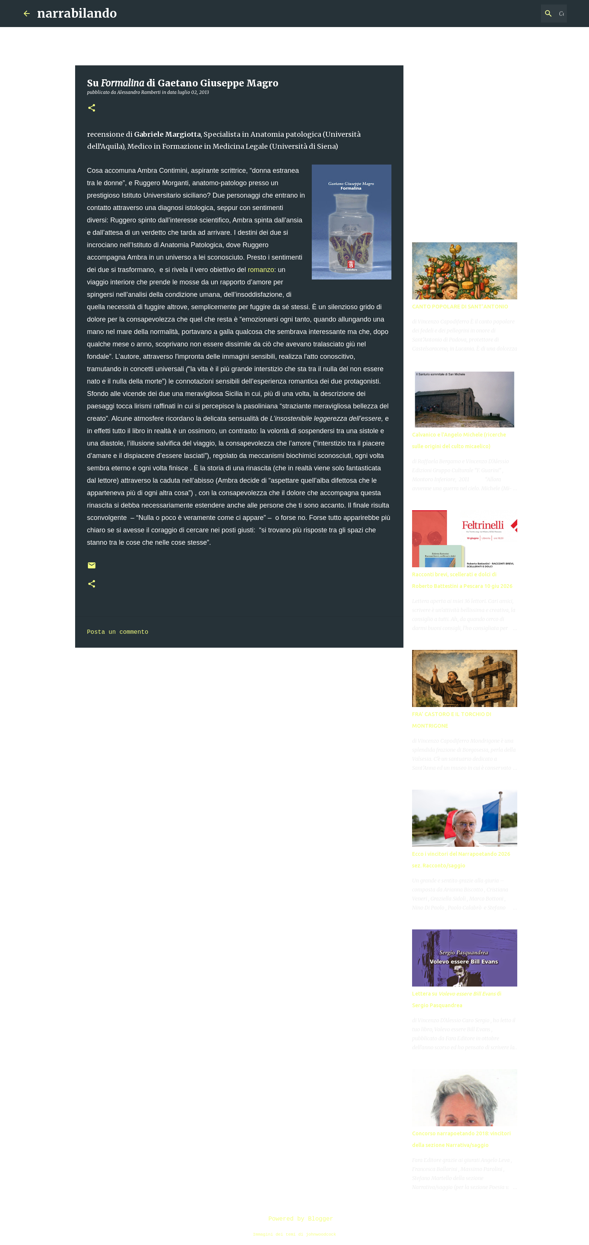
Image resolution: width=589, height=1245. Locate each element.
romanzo (261, 269)
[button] (91, 108)
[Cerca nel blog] (527, 14)
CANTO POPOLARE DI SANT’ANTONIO (460, 307)
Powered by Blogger (294, 1219)
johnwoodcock (321, 1234)
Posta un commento (117, 632)
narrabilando (77, 13)
